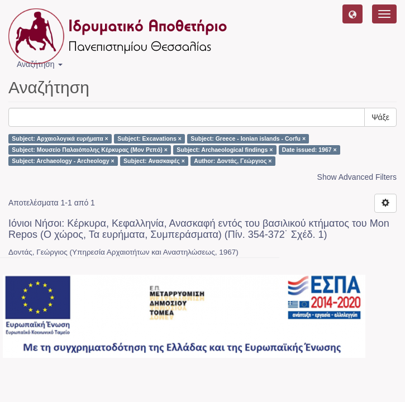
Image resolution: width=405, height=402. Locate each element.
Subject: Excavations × (149, 138)
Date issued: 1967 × (309, 149)
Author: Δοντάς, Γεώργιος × (232, 160)
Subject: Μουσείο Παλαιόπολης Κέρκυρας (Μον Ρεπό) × (90, 149)
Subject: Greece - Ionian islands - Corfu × (248, 138)
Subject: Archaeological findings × (225, 149)
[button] (352, 13)
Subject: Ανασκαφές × (154, 160)
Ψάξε (380, 117)
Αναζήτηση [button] (40, 64)
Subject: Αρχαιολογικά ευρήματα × (60, 138)
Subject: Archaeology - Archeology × (63, 160)
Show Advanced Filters (357, 177)
